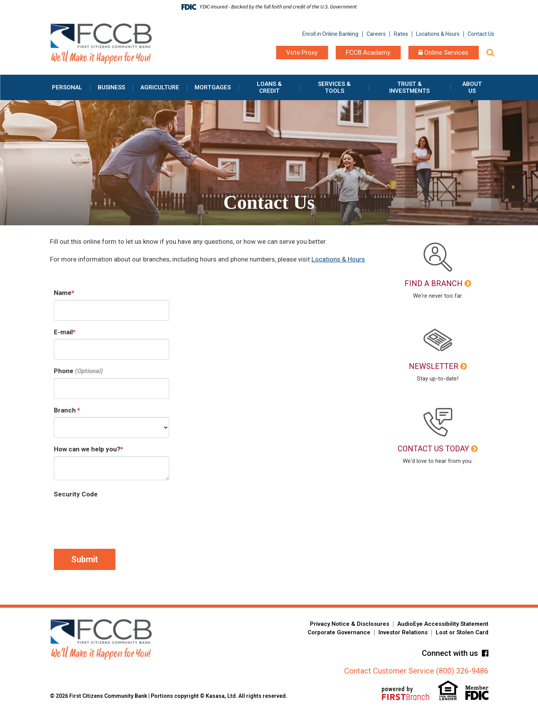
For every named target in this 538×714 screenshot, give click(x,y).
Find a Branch (434, 283)
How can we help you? (87, 449)
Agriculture (159, 87)
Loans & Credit (269, 87)
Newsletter (433, 366)
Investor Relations (403, 632)
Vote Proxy (302, 52)
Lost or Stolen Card (462, 632)
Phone (63, 371)
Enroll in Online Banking (330, 34)
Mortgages (213, 87)
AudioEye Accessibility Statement (442, 623)
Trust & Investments (409, 87)
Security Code (76, 494)
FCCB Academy (368, 52)
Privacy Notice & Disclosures (349, 623)
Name (63, 293)
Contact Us (481, 34)
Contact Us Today (433, 448)
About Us (472, 87)
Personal (67, 87)
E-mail (63, 332)
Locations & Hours (438, 34)
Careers (376, 34)
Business (111, 87)
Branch (65, 410)
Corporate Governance (339, 632)
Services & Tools (334, 87)
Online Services (443, 52)
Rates (401, 34)
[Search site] (490, 52)
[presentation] (112, 516)
